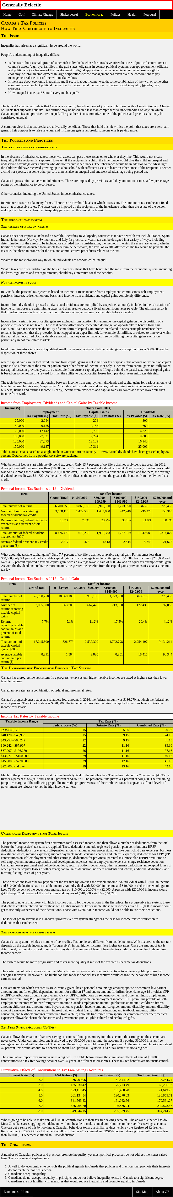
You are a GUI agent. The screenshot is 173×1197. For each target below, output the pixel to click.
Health (132, 14)
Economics (92, 14)
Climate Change (42, 14)
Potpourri (150, 14)
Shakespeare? (69, 14)
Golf (21, 14)
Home (7, 14)
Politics (115, 14)
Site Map (142, 1191)
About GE (162, 1191)
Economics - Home (16, 1191)
